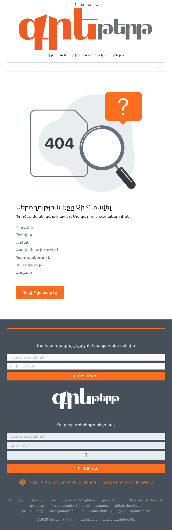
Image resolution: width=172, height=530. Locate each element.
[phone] (96, 4)
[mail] (89, 4)
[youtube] (82, 4)
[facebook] (75, 4)
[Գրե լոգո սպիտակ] (86, 390)
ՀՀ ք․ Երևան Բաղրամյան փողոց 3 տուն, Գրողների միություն (86, 482)
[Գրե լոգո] (86, 10)
